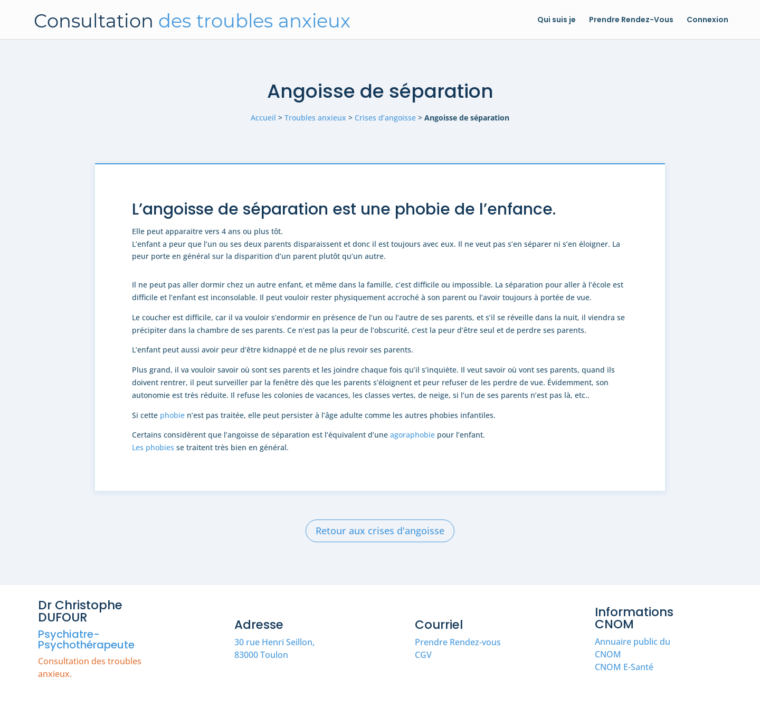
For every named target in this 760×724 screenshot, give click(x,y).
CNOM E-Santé (624, 667)
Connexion (707, 20)
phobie (172, 415)
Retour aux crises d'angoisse (380, 530)
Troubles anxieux (315, 118)
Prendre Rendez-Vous (631, 20)
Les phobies (153, 447)
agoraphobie (412, 435)
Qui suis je (556, 20)
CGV (423, 655)
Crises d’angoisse (385, 118)
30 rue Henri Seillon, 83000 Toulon (274, 648)
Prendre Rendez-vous (458, 642)
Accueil (263, 118)
